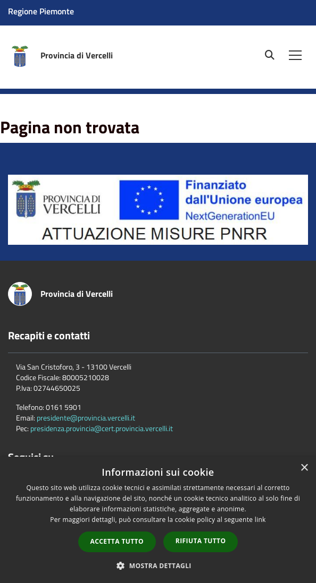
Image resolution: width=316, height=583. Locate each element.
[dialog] (158, 520)
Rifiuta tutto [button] (201, 540)
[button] (158, 565)
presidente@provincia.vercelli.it (86, 417)
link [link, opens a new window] (260, 519)
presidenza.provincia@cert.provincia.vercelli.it (101, 428)
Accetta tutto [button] (117, 541)
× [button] (304, 468)
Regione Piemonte (41, 11)
